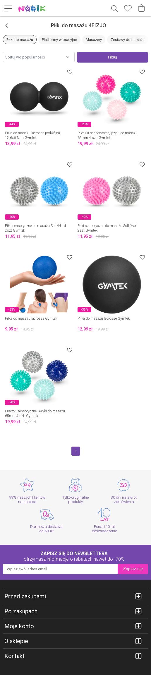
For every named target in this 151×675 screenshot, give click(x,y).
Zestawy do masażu (128, 39)
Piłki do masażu (19, 39)
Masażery (94, 39)
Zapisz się (133, 568)
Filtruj (112, 57)
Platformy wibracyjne (59, 39)
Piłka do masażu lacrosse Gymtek (31, 318)
